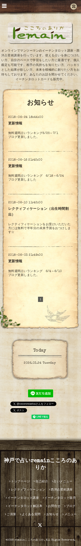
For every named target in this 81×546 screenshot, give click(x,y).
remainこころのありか (29, 540)
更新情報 (15, 123)
